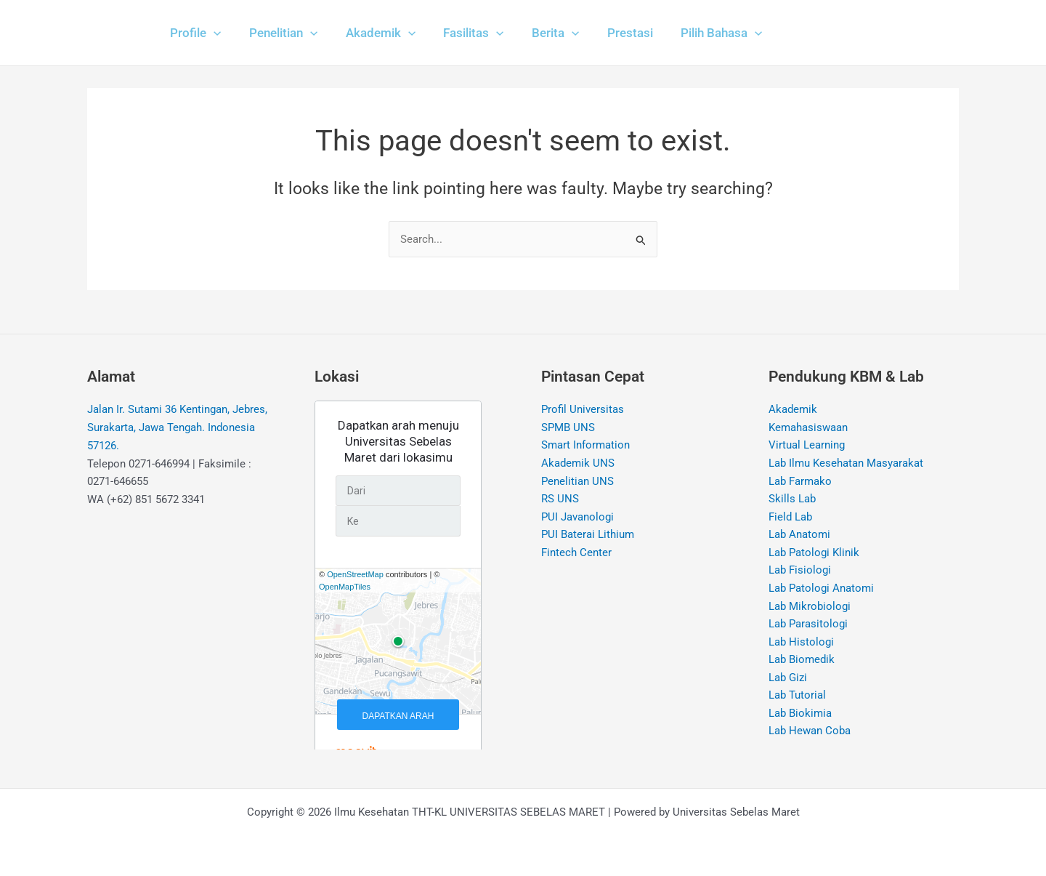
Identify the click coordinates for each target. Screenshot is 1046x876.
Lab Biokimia (800, 715)
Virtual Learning (807, 445)
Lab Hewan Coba (810, 733)
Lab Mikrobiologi (810, 607)
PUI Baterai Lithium (587, 535)
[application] (212, 32)
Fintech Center (576, 553)
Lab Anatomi (799, 535)
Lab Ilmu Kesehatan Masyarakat (846, 463)
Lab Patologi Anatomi (821, 589)
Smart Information (585, 445)
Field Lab (790, 517)
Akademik (793, 410)
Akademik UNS (578, 463)
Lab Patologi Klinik (814, 553)
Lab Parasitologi (808, 625)
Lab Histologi (801, 643)
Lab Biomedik (802, 661)
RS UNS (560, 499)
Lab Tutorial (797, 697)
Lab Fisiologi (800, 571)
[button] (194, 32)
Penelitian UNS (577, 482)
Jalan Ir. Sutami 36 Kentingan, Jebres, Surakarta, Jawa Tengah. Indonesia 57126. (177, 428)
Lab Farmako (800, 482)
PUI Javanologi (577, 517)
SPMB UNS (568, 427)
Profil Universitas (582, 410)
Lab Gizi (788, 679)
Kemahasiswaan (808, 427)
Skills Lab (792, 499)
